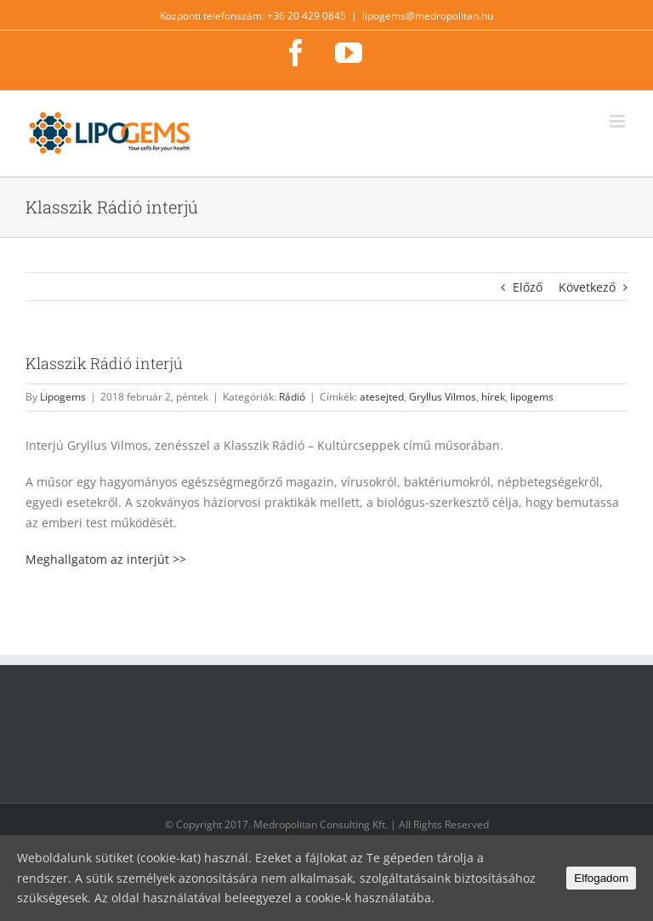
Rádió (292, 396)
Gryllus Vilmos (442, 396)
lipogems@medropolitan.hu (427, 16)
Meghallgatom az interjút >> (106, 559)
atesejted (382, 396)
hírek (493, 396)
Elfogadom (601, 878)
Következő (587, 287)
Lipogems (63, 396)
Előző (527, 287)
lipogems (532, 396)
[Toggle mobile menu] (618, 121)
